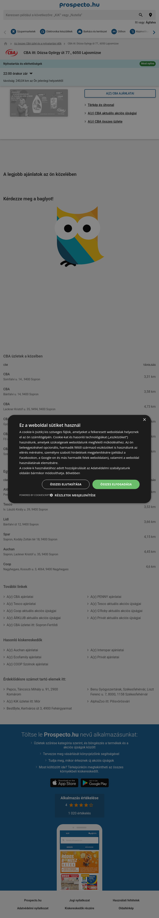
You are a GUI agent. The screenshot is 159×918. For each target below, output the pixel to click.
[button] (73, 495)
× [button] (144, 419)
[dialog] (79, 459)
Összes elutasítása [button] (66, 484)
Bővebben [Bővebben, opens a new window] (73, 473)
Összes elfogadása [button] (116, 484)
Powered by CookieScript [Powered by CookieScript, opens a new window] (34, 494)
